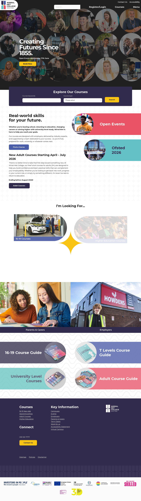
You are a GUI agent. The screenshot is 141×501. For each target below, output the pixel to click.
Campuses (55, 411)
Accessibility (134, 2)
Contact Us (122, 2)
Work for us (55, 424)
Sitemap (22, 457)
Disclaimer (42, 457)
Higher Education (26, 419)
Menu (136, 7)
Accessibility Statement (60, 427)
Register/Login (97, 7)
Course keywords (28, 96)
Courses (119, 7)
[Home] (18, 5)
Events (53, 414)
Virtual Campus (75, 2)
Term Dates (55, 422)
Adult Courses (19, 186)
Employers (111, 2)
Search (112, 100)
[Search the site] (77, 7)
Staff (86, 2)
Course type (68, 96)
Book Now (27, 64)
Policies (32, 457)
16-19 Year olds (25, 411)
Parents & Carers (97, 2)
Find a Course (19, 147)
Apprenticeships (26, 414)
